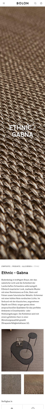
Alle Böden (27, 266)
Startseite (5, 266)
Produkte (16, 266)
